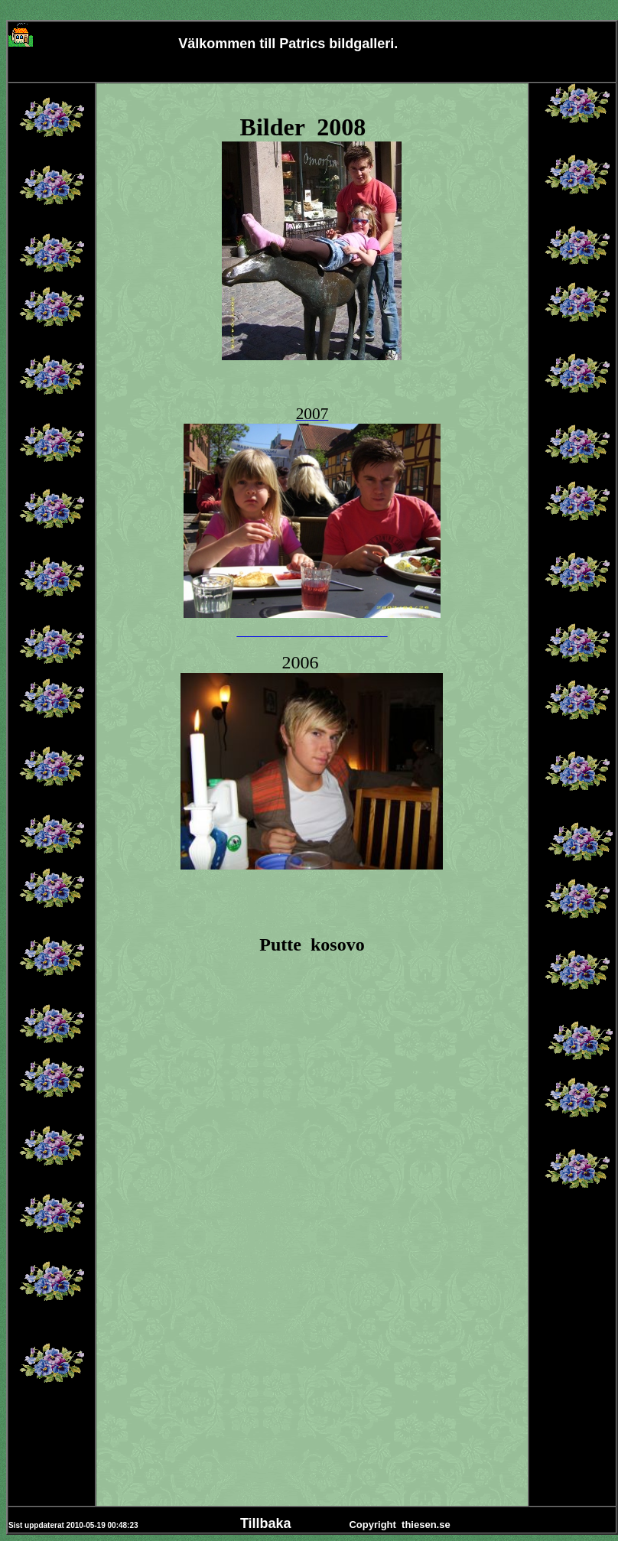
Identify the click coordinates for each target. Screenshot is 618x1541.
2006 (299, 662)
